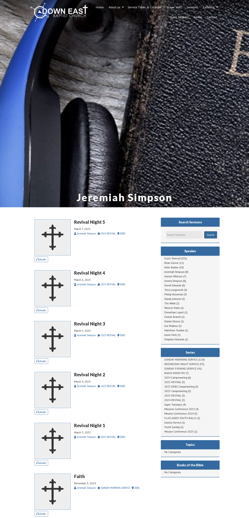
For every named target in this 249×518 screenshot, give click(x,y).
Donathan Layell (174, 312)
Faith (79, 476)
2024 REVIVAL (172, 400)
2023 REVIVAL (172, 395)
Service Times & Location (145, 7)
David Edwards (172, 285)
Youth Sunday (172, 427)
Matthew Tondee (174, 330)
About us (114, 7)
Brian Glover (171, 263)
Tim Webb (170, 303)
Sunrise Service (172, 422)
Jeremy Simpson (173, 281)
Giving (198, 17)
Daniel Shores (172, 321)
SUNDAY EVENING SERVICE (180, 368)
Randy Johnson (172, 299)
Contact (212, 17)
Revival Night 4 (89, 272)
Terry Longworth (173, 290)
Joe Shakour (171, 326)
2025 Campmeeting (175, 391)
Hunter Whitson (173, 276)
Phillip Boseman (173, 294)
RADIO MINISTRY (174, 373)
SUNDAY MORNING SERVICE (181, 359)
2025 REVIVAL (172, 382)
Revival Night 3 (89, 323)
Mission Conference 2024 (179, 413)
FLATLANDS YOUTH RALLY (180, 418)
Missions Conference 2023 (179, 409)
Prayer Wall (174, 7)
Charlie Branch (172, 317)
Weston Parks (172, 308)
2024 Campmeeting (175, 377)
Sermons (192, 7)
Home (100, 7)
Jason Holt (170, 335)
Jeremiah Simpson (174, 272)
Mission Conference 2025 (179, 431)
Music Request (179, 17)
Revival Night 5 (89, 222)
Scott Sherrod (172, 258)
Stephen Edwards (174, 339)
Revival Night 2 (89, 374)
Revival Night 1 (89, 425)
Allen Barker (171, 267)
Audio (41, 259)
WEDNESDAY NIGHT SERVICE (181, 364)
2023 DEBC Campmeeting (179, 386)
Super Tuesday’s (173, 404)
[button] (122, 7)
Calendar (209, 7)
